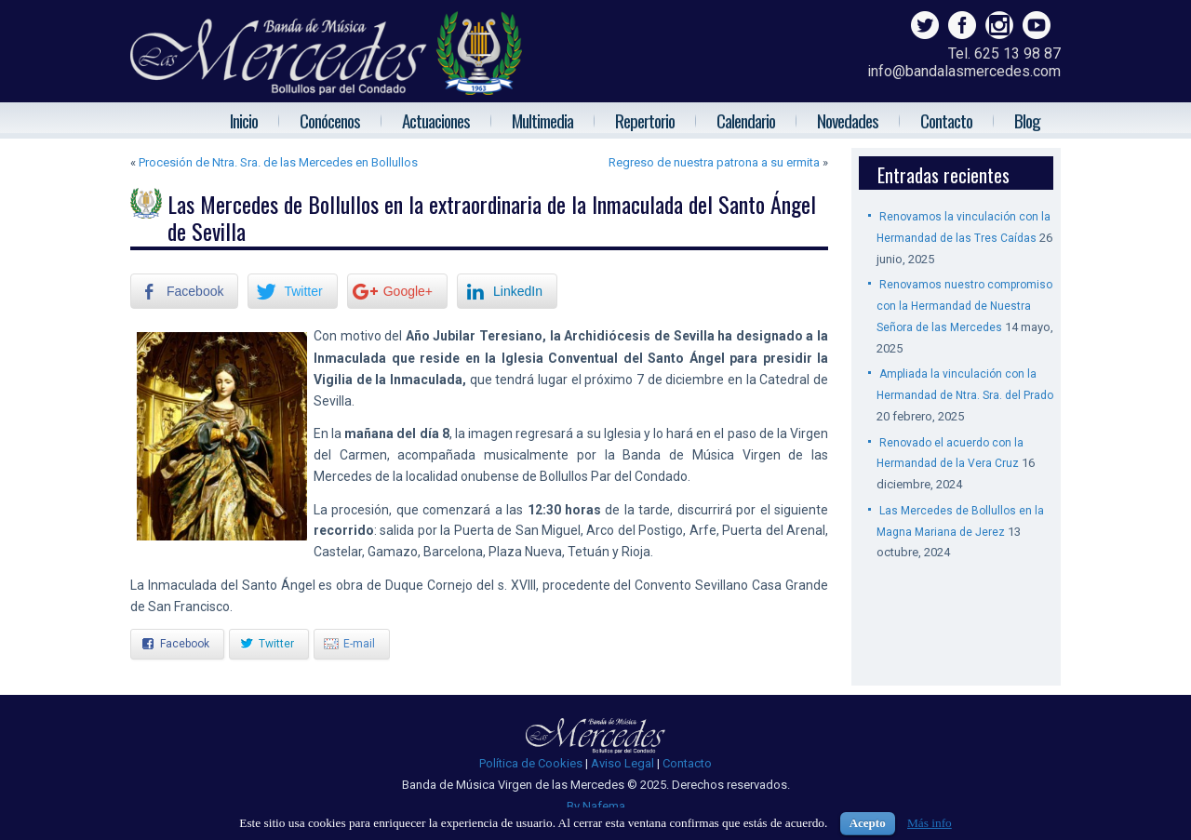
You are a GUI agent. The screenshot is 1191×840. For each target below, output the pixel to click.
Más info (929, 823)
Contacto (946, 120)
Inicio (244, 120)
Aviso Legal (622, 763)
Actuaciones (436, 120)
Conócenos (330, 120)
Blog (1027, 120)
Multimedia (542, 120)
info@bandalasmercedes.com (964, 71)
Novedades (847, 120)
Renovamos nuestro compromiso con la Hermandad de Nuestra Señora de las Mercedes (964, 306)
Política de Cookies (530, 763)
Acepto (868, 823)
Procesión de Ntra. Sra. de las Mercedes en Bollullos (278, 162)
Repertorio (645, 120)
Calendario (745, 120)
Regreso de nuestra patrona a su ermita (714, 162)
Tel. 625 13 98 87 (1004, 53)
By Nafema (596, 806)
